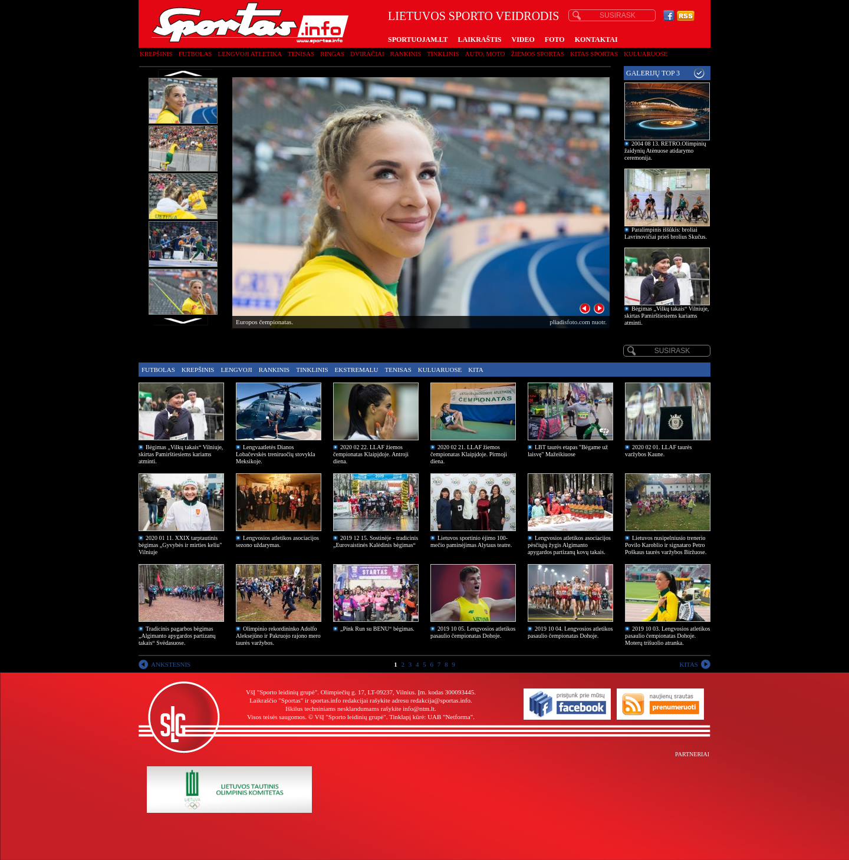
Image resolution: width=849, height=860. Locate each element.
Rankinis (406, 53)
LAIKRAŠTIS (479, 39)
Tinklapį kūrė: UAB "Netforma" (431, 716)
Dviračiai (367, 53)
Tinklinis (443, 53)
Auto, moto (485, 53)
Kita (475, 369)
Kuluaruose (646, 53)
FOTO (555, 39)
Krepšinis (156, 53)
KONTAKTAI (596, 39)
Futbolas (195, 53)
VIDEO (523, 39)
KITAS (688, 664)
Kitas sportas (594, 53)
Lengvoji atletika (249, 53)
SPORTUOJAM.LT (417, 39)
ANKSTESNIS (170, 664)
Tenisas (301, 53)
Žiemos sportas (537, 53)
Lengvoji (236, 369)
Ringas (332, 53)
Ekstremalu (357, 369)
